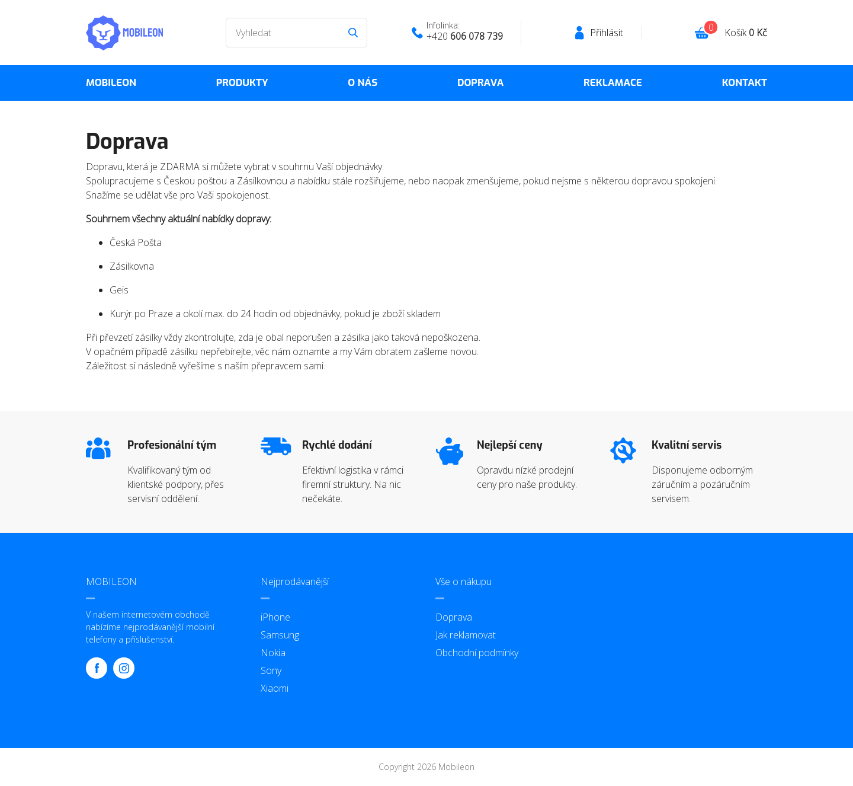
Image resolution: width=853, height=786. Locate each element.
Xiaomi (274, 688)
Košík (745, 32)
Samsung (280, 634)
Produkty (242, 83)
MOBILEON (111, 83)
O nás (362, 83)
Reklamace (612, 83)
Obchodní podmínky (476, 652)
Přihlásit (606, 32)
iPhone (275, 617)
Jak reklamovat (465, 634)
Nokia (273, 652)
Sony (271, 670)
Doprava (480, 83)
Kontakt (744, 83)
